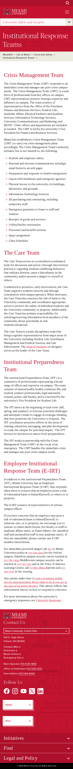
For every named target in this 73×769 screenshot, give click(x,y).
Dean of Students (36, 346)
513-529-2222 (36, 552)
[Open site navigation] (67, 12)
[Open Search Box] (67, 3)
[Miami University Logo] (15, 12)
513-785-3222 (11, 560)
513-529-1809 (28, 663)
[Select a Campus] (36, 631)
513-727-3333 (24, 564)
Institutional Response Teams (18, 58)
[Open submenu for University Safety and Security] (69, 22)
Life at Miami (23, 54)
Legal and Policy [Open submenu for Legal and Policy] (21, 758)
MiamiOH (8, 54)
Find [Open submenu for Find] (8, 748)
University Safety (43, 54)
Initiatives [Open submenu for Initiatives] (14, 738)
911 (49, 549)
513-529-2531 (34, 668)
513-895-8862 (37, 567)
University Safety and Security (23, 22)
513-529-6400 (27, 673)
